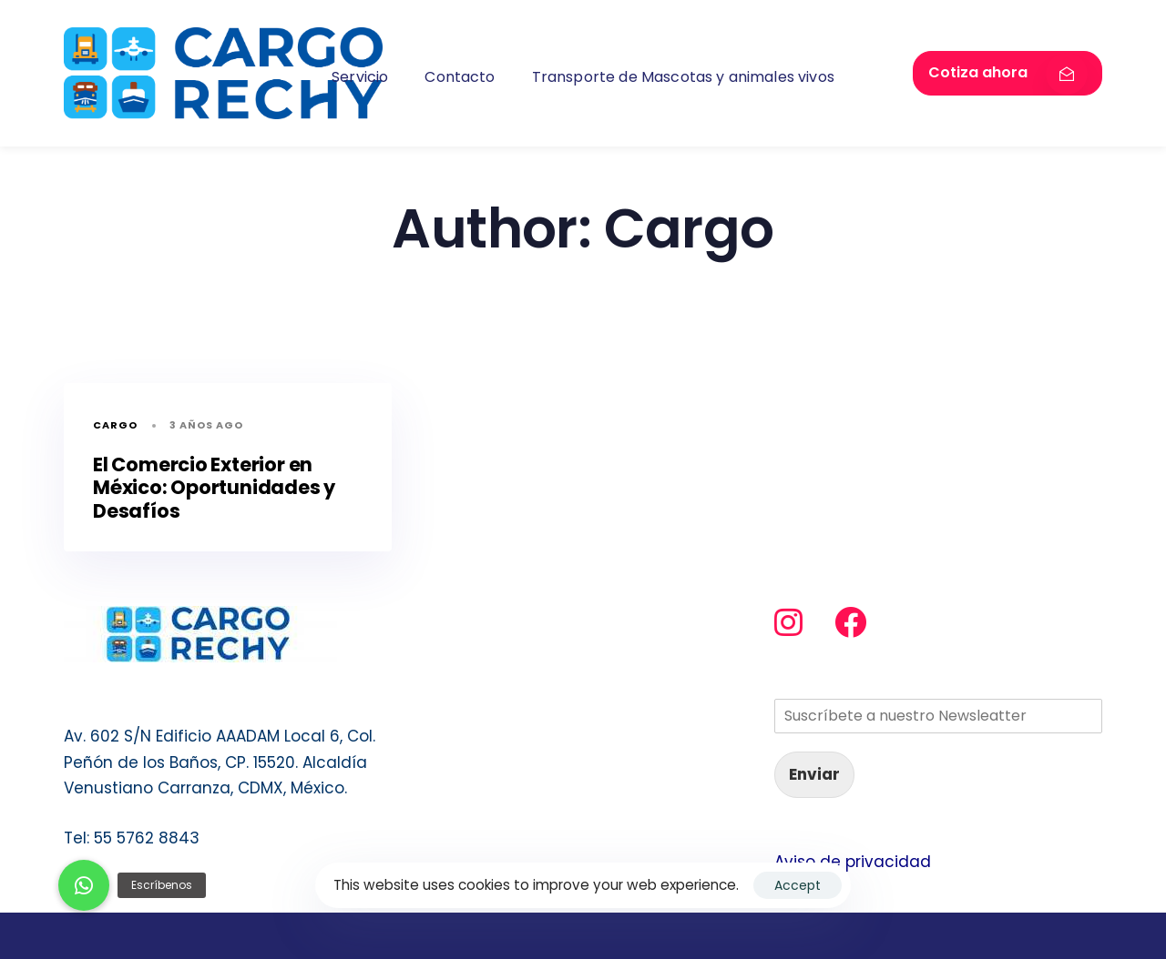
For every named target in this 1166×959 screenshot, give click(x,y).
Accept (797, 885)
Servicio (360, 76)
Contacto (459, 76)
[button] (83, 885)
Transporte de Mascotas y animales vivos (683, 76)
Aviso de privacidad (852, 862)
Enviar (814, 774)
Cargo (115, 425)
